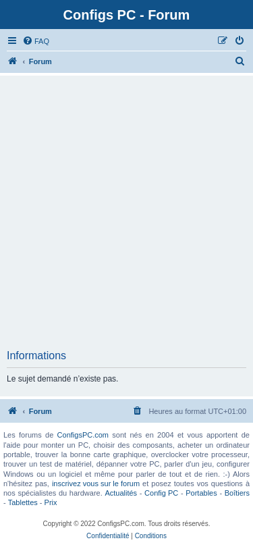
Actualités (121, 493)
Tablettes (23, 502)
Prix (51, 502)
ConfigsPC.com (83, 435)
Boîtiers (237, 493)
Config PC (161, 493)
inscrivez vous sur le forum (96, 483)
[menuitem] (35, 41)
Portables (201, 493)
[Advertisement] (126, 216)
